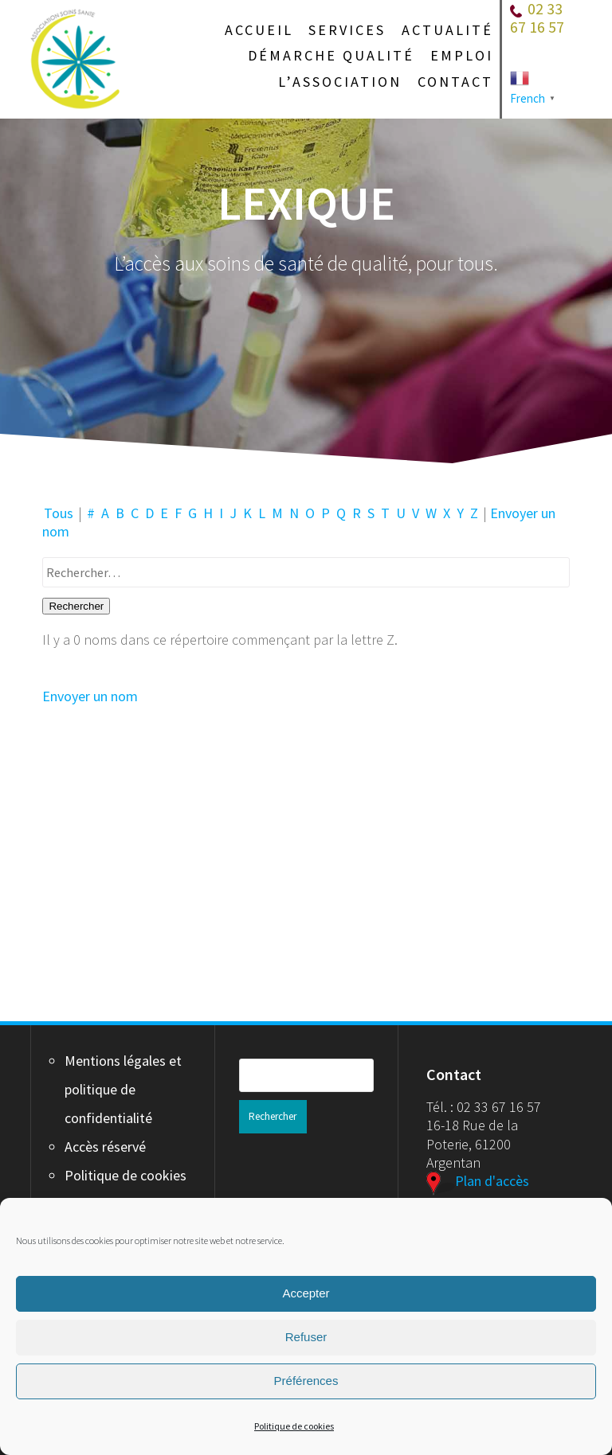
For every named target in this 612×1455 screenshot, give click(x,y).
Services (347, 30)
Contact (455, 82)
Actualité (447, 30)
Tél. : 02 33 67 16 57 (483, 1107)
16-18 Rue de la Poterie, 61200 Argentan (472, 1144)
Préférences (306, 1380)
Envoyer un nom (90, 696)
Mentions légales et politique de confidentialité (123, 1089)
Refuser (306, 1337)
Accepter (305, 1293)
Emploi (461, 55)
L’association (340, 82)
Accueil (259, 30)
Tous (58, 513)
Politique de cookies (294, 1426)
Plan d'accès (477, 1181)
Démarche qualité (331, 55)
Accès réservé (105, 1146)
